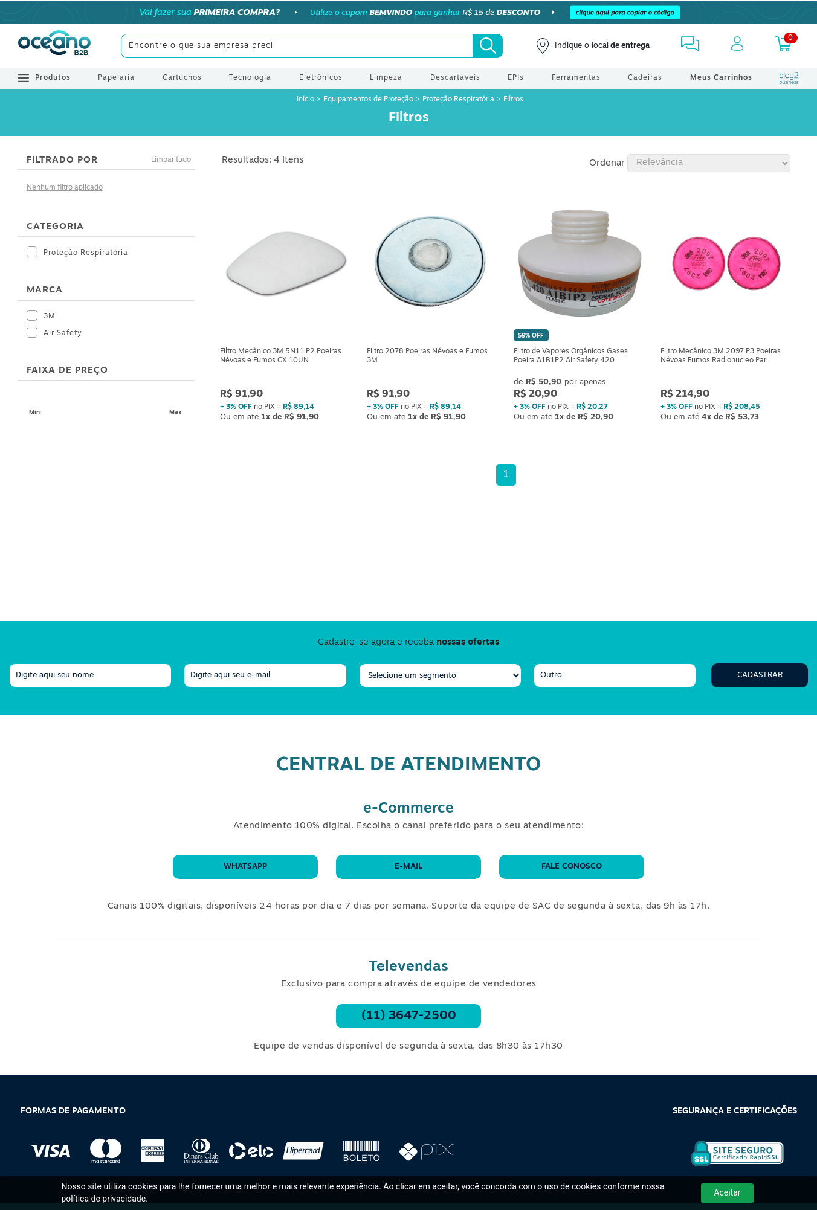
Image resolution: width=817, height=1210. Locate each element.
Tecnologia (250, 78)
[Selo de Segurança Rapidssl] (729, 1166)
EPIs (516, 78)
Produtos (44, 78)
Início (306, 99)
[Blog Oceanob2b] (789, 78)
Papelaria (116, 78)
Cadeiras (645, 78)
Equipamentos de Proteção (368, 99)
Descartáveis (455, 78)
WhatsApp (245, 866)
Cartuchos (182, 78)
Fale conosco (571, 866)
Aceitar (727, 1192)
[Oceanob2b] (54, 46)
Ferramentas (576, 78)
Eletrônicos (321, 78)
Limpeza (386, 78)
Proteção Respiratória (458, 99)
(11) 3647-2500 (408, 1016)
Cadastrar (760, 675)
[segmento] (440, 675)
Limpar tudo (171, 160)
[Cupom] (408, 12)
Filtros (513, 99)
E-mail (408, 866)
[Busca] (488, 46)
